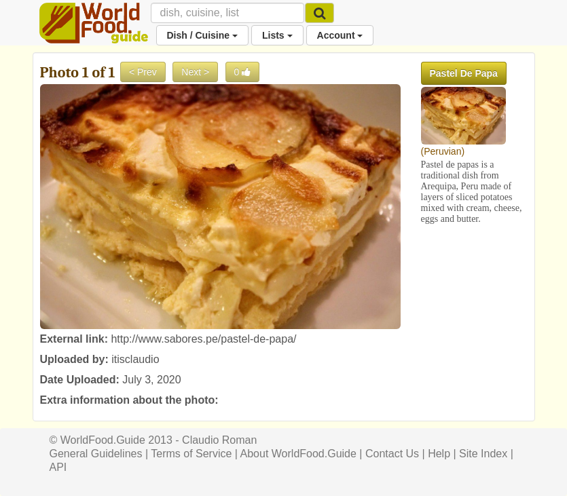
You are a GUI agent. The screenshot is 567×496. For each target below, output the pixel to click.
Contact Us (392, 453)
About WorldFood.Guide (298, 453)
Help (439, 453)
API (58, 467)
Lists (277, 35)
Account (340, 35)
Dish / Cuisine (202, 35)
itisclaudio (135, 359)
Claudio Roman (219, 440)
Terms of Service (191, 453)
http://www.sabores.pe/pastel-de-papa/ (203, 339)
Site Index (483, 453)
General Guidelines (96, 453)
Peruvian (442, 151)
